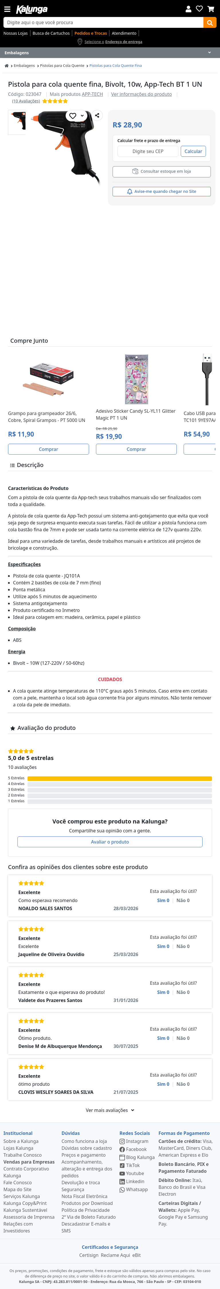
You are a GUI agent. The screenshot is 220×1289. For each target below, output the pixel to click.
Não (183, 900)
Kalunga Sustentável (25, 1210)
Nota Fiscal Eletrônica (84, 1196)
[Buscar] (210, 22)
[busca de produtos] (103, 22)
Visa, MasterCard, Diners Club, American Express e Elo (185, 1148)
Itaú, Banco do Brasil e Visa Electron (181, 1187)
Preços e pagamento (84, 1155)
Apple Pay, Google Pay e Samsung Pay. (183, 1213)
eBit (136, 1255)
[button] (20, 122)
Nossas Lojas (15, 33)
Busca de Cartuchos (51, 33)
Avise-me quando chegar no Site (161, 192)
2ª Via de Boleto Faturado (89, 1217)
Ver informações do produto (141, 94)
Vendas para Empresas (29, 1162)
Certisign (89, 1255)
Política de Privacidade (86, 1210)
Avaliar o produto (110, 842)
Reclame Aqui (115, 1255)
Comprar (48, 449)
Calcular (193, 151)
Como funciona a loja (84, 1141)
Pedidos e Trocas (90, 33)
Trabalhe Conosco (22, 1155)
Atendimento (124, 33)
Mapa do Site (17, 1189)
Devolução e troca (81, 1182)
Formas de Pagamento (184, 1133)
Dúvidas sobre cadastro (87, 1148)
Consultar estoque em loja (161, 171)
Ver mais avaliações (110, 1110)
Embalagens (24, 65)
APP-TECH (92, 94)
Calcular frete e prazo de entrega (148, 140)
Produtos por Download (87, 1203)
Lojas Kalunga (18, 1148)
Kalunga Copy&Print (25, 1203)
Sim (163, 900)
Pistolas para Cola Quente (62, 65)
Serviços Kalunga (21, 1196)
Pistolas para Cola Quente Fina (115, 65)
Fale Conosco (17, 1182)
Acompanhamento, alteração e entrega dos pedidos (87, 1169)
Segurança (73, 1189)
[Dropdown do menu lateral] (110, 52)
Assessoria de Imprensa (29, 1217)
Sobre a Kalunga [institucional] (21, 1141)
